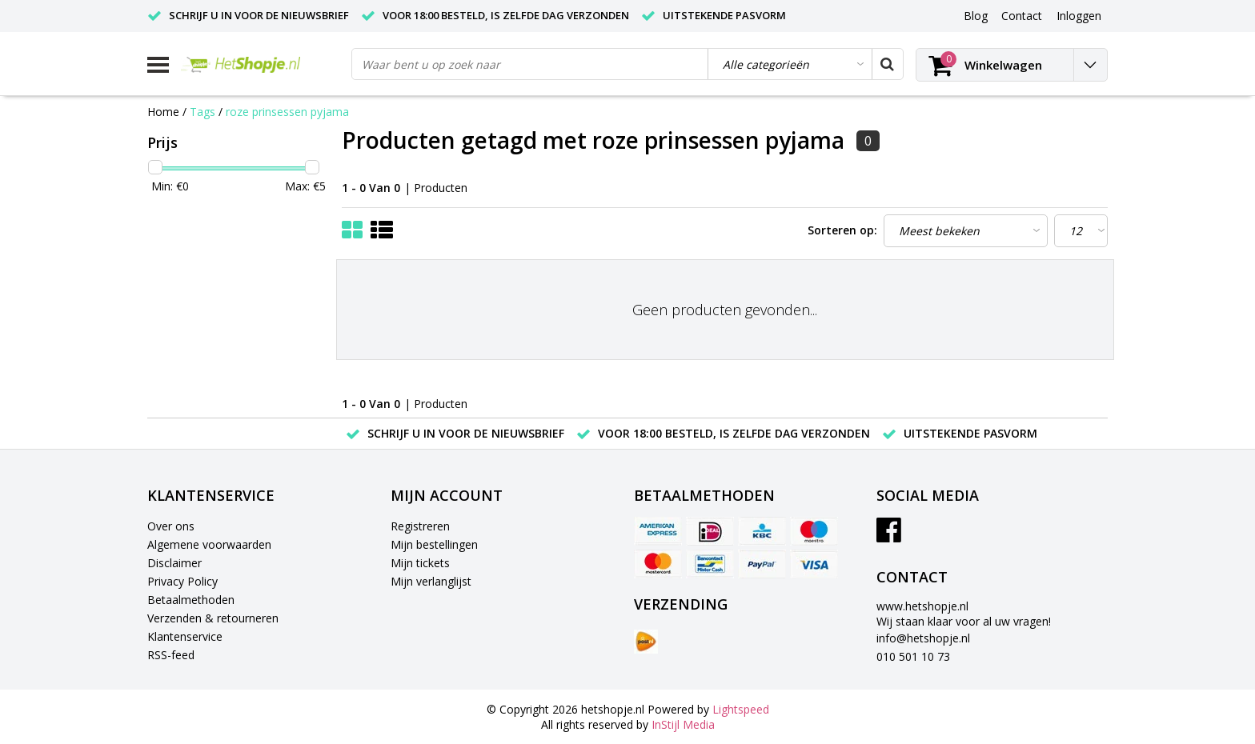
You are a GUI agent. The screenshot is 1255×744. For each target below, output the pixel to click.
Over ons (170, 526)
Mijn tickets (420, 562)
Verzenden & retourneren (213, 618)
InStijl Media (683, 724)
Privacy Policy (182, 581)
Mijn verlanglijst (431, 581)
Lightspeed (740, 709)
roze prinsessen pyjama (287, 111)
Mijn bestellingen (434, 544)
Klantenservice (185, 636)
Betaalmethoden (191, 599)
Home (163, 111)
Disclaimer (174, 562)
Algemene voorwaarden (209, 544)
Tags (202, 111)
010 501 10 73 (913, 656)
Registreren (420, 526)
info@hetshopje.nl (923, 638)
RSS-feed (170, 654)
